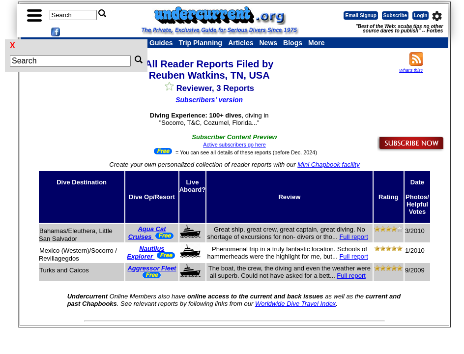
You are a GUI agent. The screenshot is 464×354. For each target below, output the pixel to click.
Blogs (292, 43)
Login (420, 15)
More (316, 43)
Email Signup (360, 15)
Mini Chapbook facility (328, 164)
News (269, 43)
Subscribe (395, 15)
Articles (240, 43)
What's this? (411, 70)
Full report (353, 236)
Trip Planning (200, 43)
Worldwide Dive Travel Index (295, 303)
